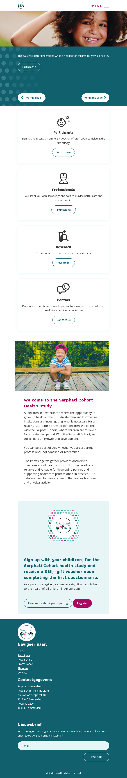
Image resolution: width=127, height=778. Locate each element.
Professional (63, 209)
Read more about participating (48, 603)
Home (21, 651)
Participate (29, 67)
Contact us (64, 320)
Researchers (25, 659)
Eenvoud (76, 773)
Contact (22, 672)
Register (82, 603)
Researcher (64, 262)
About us (23, 668)
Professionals (25, 664)
